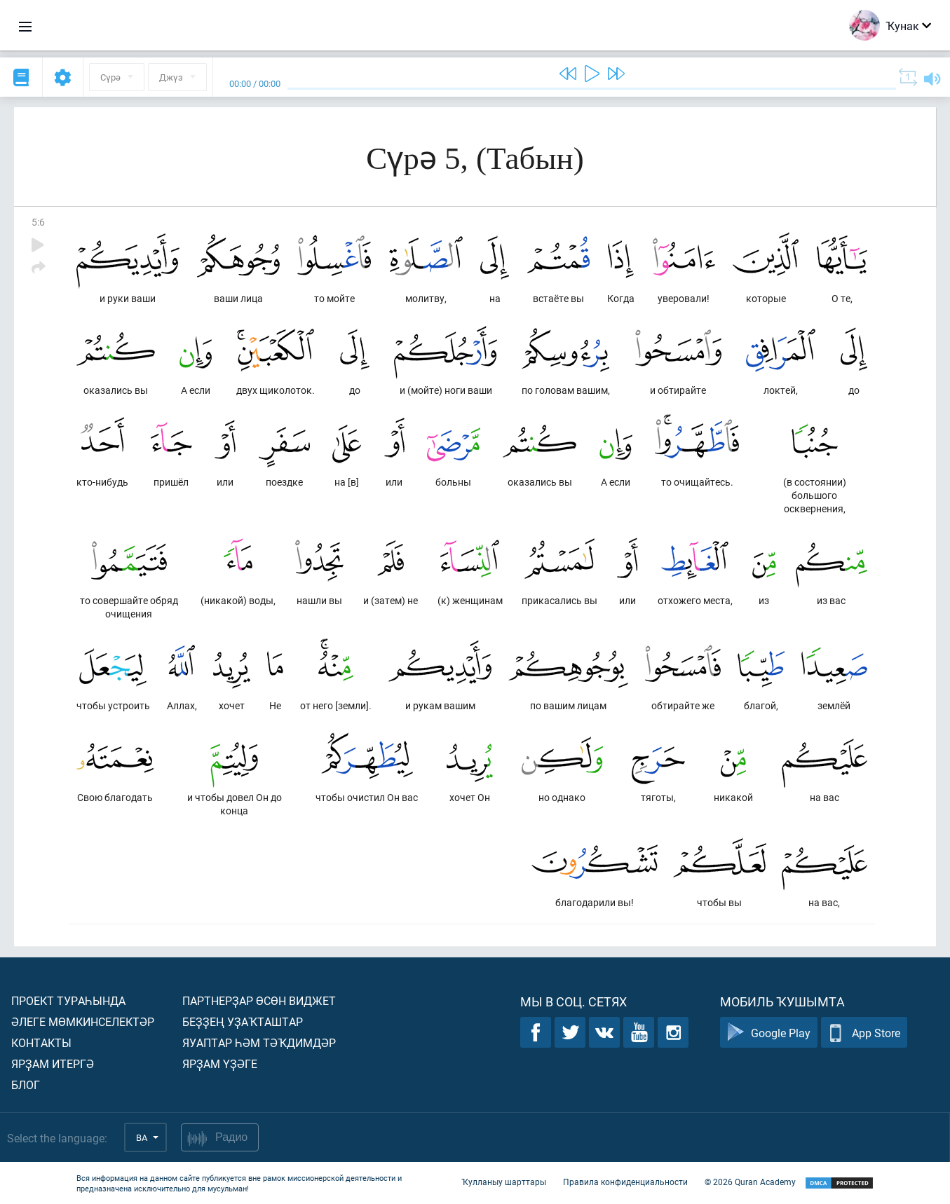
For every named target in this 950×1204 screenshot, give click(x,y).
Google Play (768, 1033)
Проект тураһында (68, 1000)
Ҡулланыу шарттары (503, 1181)
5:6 (38, 221)
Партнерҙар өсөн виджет (259, 1000)
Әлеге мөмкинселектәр (82, 1021)
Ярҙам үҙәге (219, 1063)
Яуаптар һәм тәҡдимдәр (259, 1042)
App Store (864, 1033)
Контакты (41, 1042)
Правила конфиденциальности (625, 1181)
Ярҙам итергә (52, 1063)
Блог (25, 1084)
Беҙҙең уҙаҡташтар (242, 1021)
